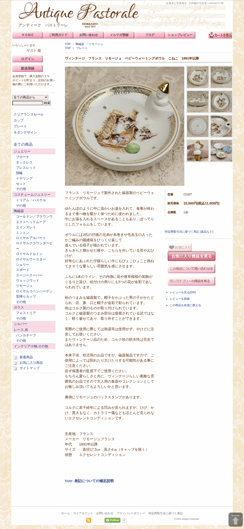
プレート (82, 48)
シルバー (20, 324)
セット (21, 183)
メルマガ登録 (119, 35)
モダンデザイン (25, 132)
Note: (89, 481)
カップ (19, 120)
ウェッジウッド (27, 280)
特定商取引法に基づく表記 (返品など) (189, 231)
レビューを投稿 (180, 298)
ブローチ (22, 157)
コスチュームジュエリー (32, 194)
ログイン (27, 59)
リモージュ (96, 44)
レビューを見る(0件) (183, 292)
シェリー (22, 264)
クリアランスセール (29, 114)
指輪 (19, 173)
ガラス (19, 307)
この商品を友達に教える (185, 305)
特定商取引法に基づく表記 (165, 513)
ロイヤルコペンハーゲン (34, 291)
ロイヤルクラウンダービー (34, 245)
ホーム (65, 513)
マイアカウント (83, 513)
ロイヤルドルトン (29, 254)
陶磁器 (80, 44)
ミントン (22, 233)
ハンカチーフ (26, 335)
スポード (22, 270)
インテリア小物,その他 (31, 346)
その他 (21, 189)
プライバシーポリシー (131, 513)
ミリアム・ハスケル (31, 200)
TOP (68, 44)
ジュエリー (22, 151)
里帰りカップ (26, 296)
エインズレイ (26, 227)
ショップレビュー (180, 35)
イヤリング (24, 178)
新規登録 (27, 68)
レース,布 (21, 330)
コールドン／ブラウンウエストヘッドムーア (34, 219)
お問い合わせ (104, 513)
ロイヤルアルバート (31, 238)
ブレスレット (26, 168)
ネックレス (24, 162)
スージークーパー (29, 275)
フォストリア (26, 313)
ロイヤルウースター (31, 259)
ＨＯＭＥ (27, 35)
